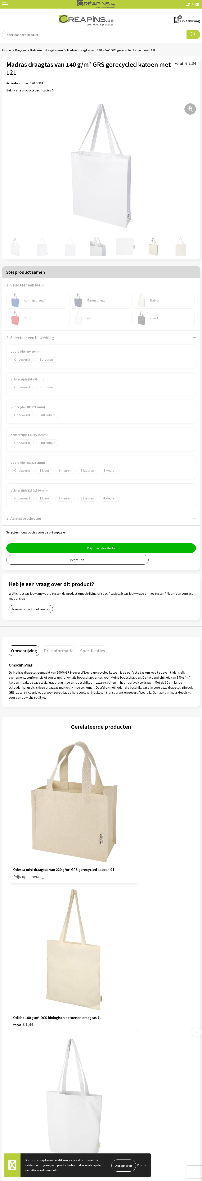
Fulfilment (110, 1002)
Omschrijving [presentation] (24, 651)
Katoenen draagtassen (46, 50)
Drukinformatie (114, 1009)
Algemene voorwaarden (120, 1073)
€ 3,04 (23, 960)
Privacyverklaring (115, 1086)
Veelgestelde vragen (16, 1080)
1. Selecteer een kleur (25, 285)
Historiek (109, 1015)
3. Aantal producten (23, 518)
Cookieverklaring (115, 1080)
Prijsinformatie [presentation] (58, 651)
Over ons (109, 1021)
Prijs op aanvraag (28, 843)
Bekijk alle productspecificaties (30, 90)
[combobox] (94, 34)
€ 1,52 (115, 960)
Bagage (20, 50)
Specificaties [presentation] (92, 651)
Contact (8, 1073)
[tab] (24, 650)
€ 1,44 (115, 843)
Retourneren (11, 1086)
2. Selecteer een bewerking (30, 337)
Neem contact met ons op (31, 609)
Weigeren (142, 1165)
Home (6, 50)
